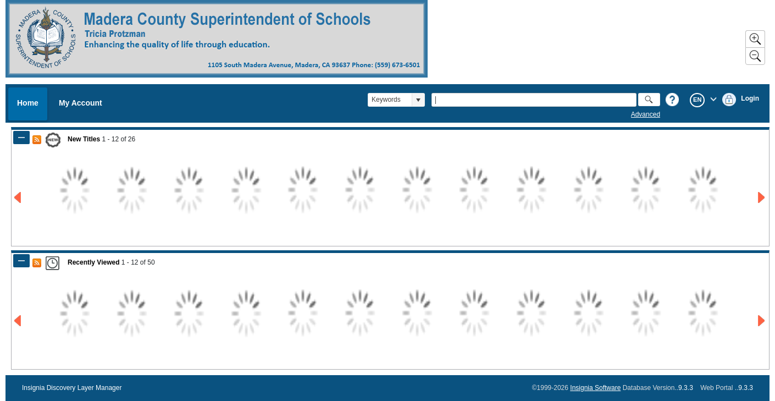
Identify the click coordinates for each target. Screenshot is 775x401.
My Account (80, 102)
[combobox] (390, 100)
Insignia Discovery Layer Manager (71, 388)
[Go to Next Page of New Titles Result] (762, 198)
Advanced (645, 114)
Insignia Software (595, 388)
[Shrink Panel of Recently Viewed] (21, 260)
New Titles (84, 139)
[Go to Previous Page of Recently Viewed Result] (18, 321)
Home (27, 102)
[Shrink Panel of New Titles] (21, 137)
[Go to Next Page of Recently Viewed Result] (762, 321)
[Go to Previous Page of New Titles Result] (18, 198)
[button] (418, 100)
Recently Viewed (94, 262)
